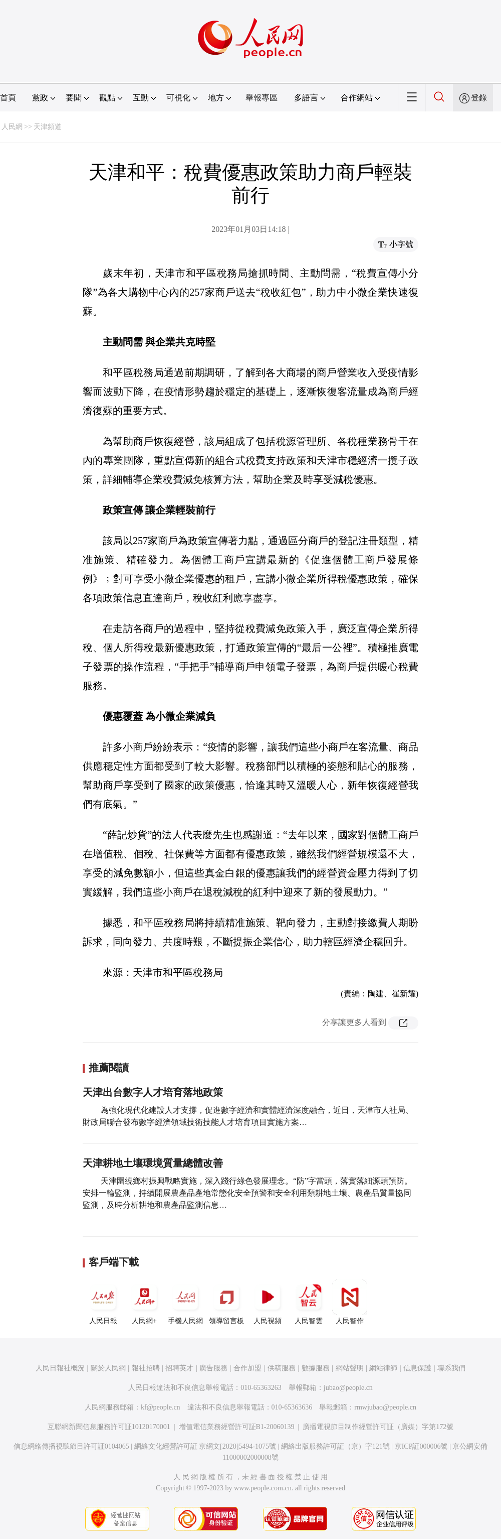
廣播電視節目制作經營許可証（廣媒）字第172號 (378, 1427)
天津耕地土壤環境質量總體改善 (153, 1163)
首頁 (8, 97)
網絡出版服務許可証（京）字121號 (335, 1446)
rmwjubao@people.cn (385, 1407)
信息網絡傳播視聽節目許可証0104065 (71, 1446)
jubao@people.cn (348, 1387)
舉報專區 (261, 97)
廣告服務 (213, 1368)
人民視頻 (267, 1302)
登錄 (479, 97)
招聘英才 (179, 1368)
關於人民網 (108, 1368)
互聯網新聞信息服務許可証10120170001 (109, 1427)
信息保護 (417, 1368)
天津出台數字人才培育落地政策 (153, 1092)
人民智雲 (308, 1302)
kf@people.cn (160, 1407)
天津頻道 (48, 127)
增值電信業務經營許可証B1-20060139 (237, 1427)
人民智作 (349, 1302)
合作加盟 (247, 1368)
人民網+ (144, 1302)
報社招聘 (146, 1368)
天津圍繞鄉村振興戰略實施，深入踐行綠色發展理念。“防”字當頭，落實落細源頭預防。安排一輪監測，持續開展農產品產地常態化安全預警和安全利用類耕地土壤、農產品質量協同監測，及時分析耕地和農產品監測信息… (247, 1193)
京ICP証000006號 (421, 1446)
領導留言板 (226, 1302)
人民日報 (103, 1302)
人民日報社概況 (60, 1368)
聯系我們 (451, 1368)
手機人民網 (185, 1302)
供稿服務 (282, 1368)
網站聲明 (350, 1368)
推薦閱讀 (109, 1067)
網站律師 (383, 1368)
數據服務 (316, 1368)
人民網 (12, 127)
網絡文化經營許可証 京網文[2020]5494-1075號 (205, 1446)
